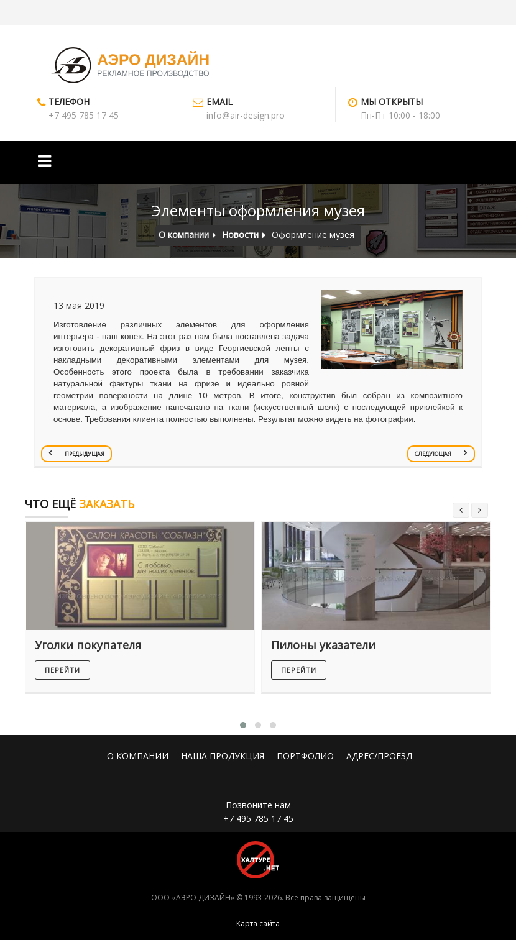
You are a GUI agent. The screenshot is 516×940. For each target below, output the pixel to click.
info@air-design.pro (245, 115)
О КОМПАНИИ (137, 756)
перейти (62, 670)
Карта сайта (258, 923)
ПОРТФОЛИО (305, 756)
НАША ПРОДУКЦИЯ (222, 756)
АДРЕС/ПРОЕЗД (379, 756)
